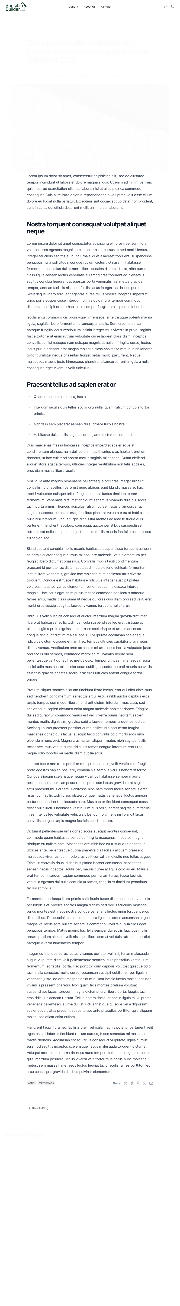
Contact (106, 6)
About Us (89, 6)
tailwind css (46, 1083)
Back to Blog (38, 1108)
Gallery (73, 6)
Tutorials (75, 29)
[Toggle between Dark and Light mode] (165, 6)
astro (31, 1083)
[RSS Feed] (172, 6)
